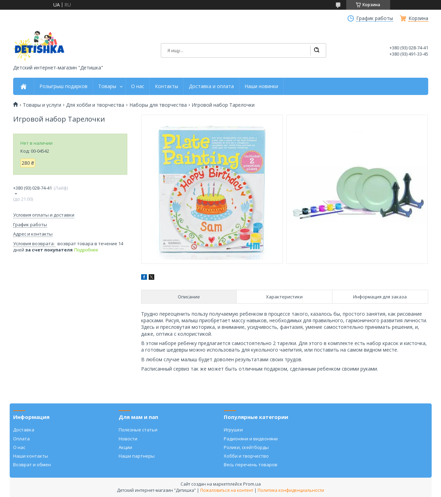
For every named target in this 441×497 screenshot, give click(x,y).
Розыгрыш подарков (63, 86)
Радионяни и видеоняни (251, 439)
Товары (107, 86)
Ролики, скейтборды (246, 447)
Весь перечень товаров (250, 464)
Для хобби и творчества (95, 105)
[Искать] (316, 50)
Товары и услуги (42, 105)
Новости (128, 439)
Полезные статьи (138, 430)
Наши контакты (30, 456)
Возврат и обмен (32, 464)
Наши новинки (261, 86)
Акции (125, 447)
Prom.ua (252, 484)
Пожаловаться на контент (226, 490)
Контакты (166, 86)
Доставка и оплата (211, 86)
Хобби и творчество (246, 456)
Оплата (21, 439)
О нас (137, 86)
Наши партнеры (137, 456)
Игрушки (233, 430)
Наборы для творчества (158, 105)
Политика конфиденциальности (291, 490)
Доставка (23, 430)
